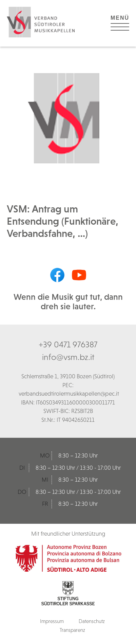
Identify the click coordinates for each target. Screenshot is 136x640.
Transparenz (72, 630)
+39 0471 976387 (68, 344)
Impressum (52, 621)
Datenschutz (92, 621)
